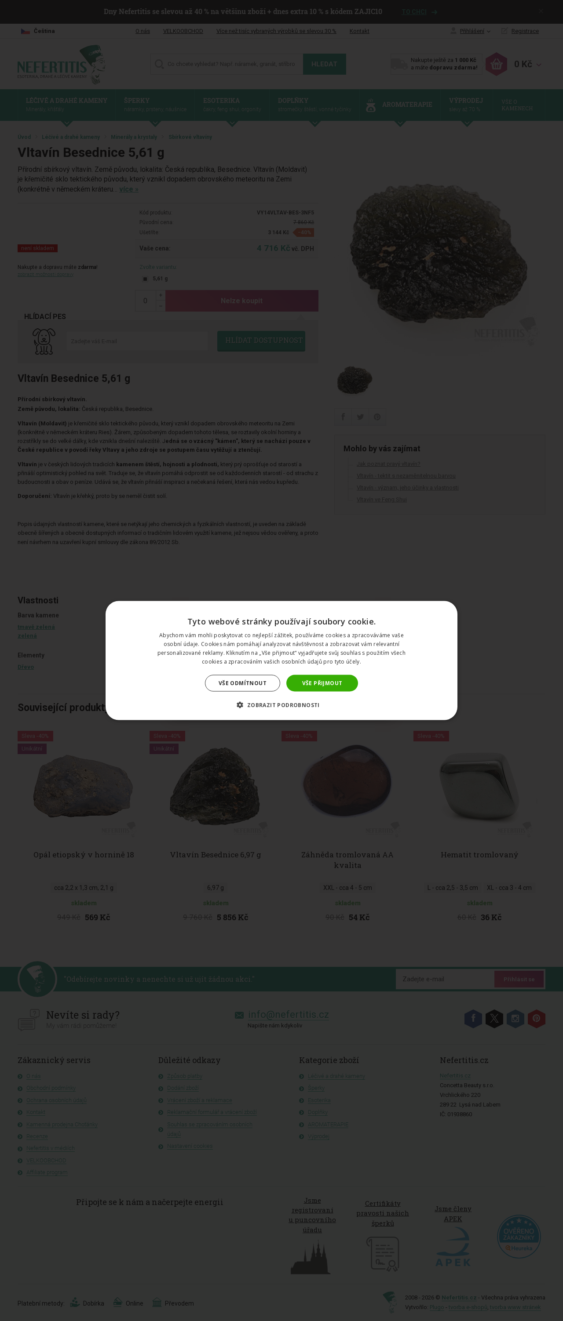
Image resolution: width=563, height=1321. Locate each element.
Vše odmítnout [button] (243, 682)
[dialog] (281, 660)
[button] (281, 704)
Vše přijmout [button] (322, 682)
